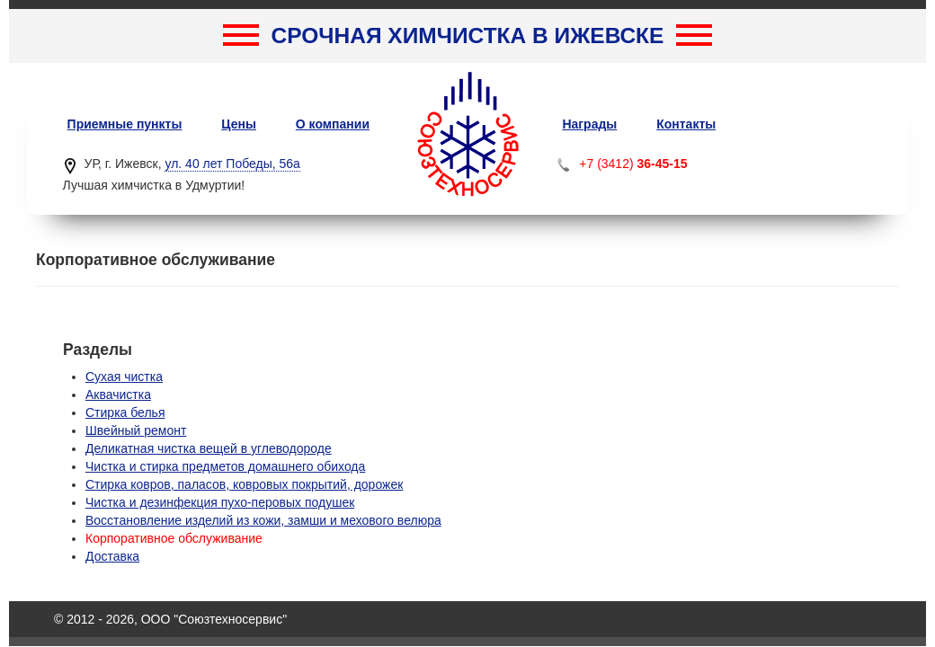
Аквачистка (118, 394)
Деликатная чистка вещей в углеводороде (208, 448)
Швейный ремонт (135, 430)
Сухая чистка (124, 376)
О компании (333, 124)
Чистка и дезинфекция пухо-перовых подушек (219, 502)
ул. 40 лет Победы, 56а (232, 163)
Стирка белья (125, 412)
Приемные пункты (125, 124)
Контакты (686, 124)
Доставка (112, 556)
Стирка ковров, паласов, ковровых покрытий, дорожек (244, 484)
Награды (589, 124)
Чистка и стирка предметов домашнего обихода (225, 466)
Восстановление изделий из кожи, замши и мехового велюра (263, 520)
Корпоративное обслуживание (174, 538)
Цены (238, 124)
